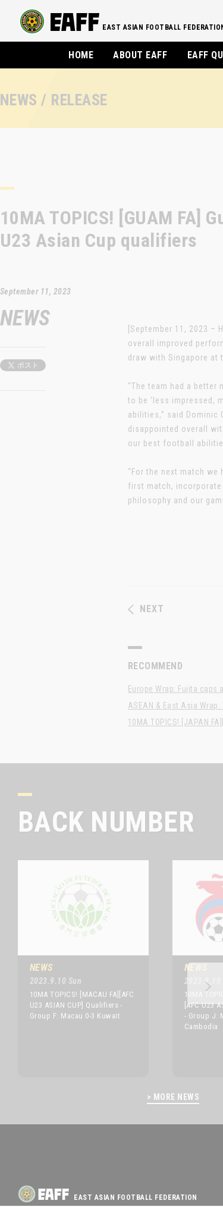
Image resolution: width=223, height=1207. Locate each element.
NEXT (146, 609)
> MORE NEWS (173, 1097)
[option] (74, 968)
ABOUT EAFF (140, 55)
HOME (80, 55)
